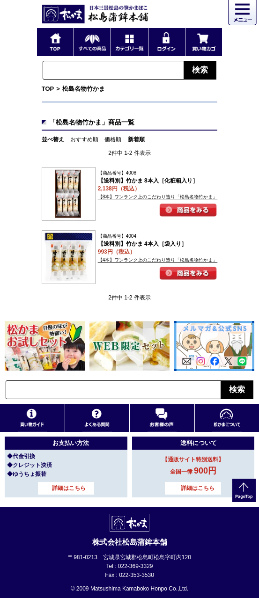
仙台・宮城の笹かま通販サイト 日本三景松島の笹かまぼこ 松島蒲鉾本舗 (95, 14)
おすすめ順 (84, 139)
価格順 (112, 139)
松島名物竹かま (83, 88)
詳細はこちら (69, 488)
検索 (200, 70)
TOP (48, 88)
